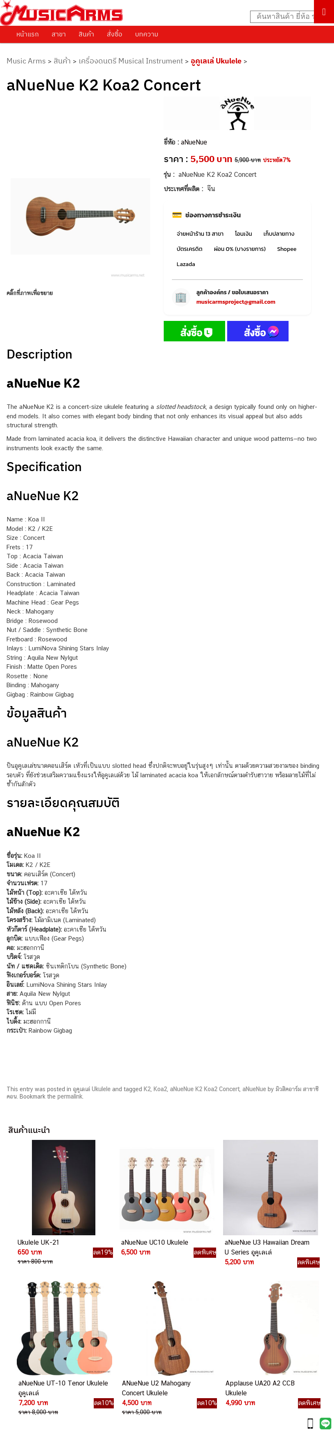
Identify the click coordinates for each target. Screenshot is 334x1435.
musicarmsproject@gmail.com (235, 302)
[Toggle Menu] (324, 11)
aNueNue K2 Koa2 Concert (204, 1089)
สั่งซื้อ (114, 34)
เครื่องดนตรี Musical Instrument (131, 60)
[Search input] (288, 17)
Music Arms (26, 60)
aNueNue (194, 142)
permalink (69, 1096)
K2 (147, 1089)
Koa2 (160, 1089)
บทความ (146, 34)
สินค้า (86, 34)
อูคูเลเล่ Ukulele (216, 60)
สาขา (59, 34)
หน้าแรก (27, 34)
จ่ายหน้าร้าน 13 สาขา (200, 234)
